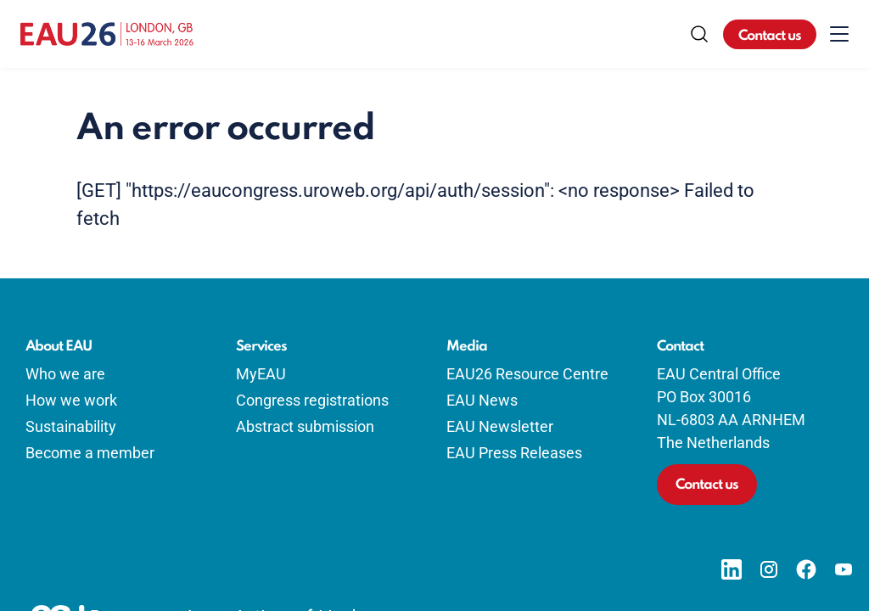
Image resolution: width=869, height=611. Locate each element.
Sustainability (70, 426)
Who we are (65, 374)
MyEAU (261, 374)
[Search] (699, 34)
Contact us (769, 36)
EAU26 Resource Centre (527, 374)
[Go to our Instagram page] (769, 569)
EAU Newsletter (499, 426)
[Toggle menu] (839, 34)
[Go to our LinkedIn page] (731, 569)
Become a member (89, 453)
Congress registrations (312, 400)
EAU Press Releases (514, 453)
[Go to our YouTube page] (843, 569)
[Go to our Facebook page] (806, 569)
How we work (71, 400)
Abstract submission (305, 426)
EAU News (482, 400)
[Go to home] (106, 34)
